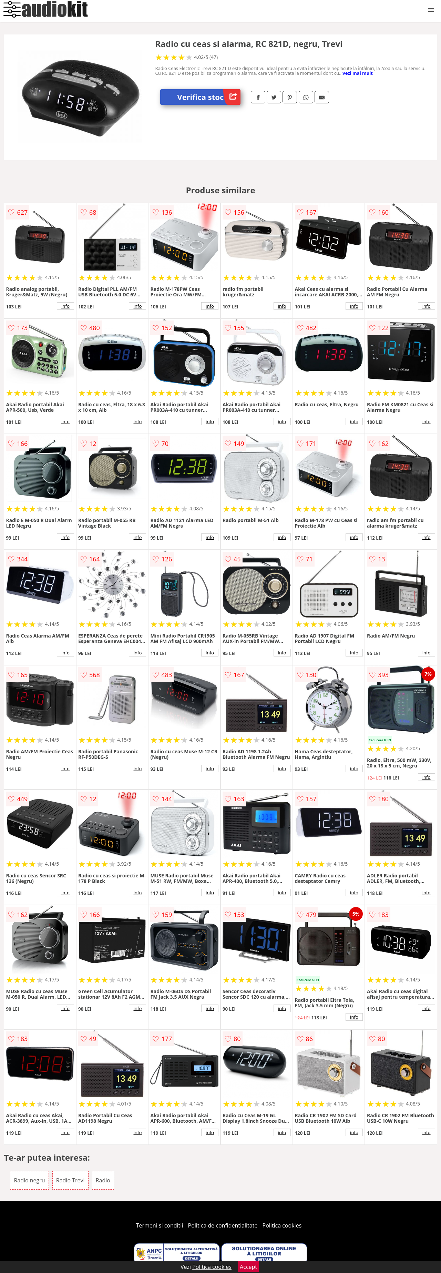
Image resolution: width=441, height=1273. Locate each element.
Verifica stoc (208, 97)
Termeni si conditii (159, 1225)
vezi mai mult (357, 73)
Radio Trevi (70, 1180)
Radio (103, 1180)
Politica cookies (282, 1225)
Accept (248, 1267)
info (65, 306)
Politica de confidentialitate (223, 1225)
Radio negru (29, 1180)
